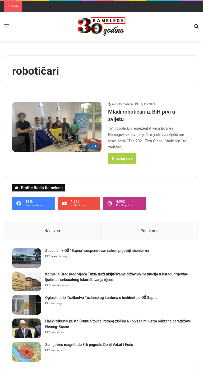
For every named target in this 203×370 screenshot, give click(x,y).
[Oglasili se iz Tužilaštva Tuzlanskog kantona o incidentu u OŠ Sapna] (26, 305)
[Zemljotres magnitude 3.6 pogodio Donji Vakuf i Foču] (26, 352)
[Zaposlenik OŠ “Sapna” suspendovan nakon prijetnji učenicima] (26, 258)
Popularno (150, 230)
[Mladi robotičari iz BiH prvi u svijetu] (57, 127)
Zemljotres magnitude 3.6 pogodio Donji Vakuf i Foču (89, 345)
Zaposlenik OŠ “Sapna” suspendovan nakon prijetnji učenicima (97, 251)
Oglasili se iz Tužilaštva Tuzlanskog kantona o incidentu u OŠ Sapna (101, 298)
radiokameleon (122, 104)
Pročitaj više (122, 158)
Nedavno (52, 230)
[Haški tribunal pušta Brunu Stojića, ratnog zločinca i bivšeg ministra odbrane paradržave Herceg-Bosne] (26, 328)
